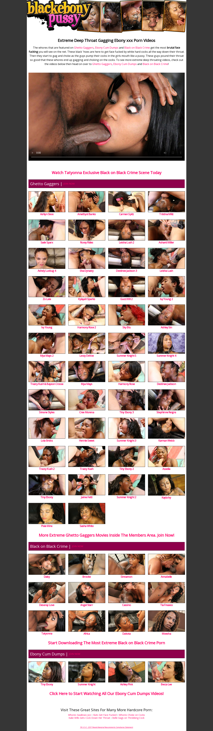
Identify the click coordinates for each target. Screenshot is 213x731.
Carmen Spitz (126, 214)
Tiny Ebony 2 (126, 469)
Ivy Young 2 (166, 299)
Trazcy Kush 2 (47, 469)
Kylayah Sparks (86, 299)
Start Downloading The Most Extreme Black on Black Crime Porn (106, 642)
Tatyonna (46, 633)
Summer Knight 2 (126, 497)
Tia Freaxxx (166, 605)
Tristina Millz (166, 214)
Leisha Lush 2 (126, 242)
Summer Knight (86, 684)
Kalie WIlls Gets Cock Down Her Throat (89, 717)
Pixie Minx (46, 526)
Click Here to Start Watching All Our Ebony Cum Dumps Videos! (106, 693)
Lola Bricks (47, 440)
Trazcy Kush (86, 469)
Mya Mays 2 (46, 355)
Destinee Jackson (166, 384)
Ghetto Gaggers (84, 47)
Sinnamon (126, 577)
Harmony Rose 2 (86, 327)
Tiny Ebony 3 (126, 412)
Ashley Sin (166, 327)
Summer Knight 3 (126, 440)
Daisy (47, 577)
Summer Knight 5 (126, 355)
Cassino (126, 605)
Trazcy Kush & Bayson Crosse (46, 384)
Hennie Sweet (86, 440)
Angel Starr (86, 605)
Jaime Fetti (86, 497)
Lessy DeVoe (86, 355)
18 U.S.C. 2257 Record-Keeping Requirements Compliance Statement (106, 727)
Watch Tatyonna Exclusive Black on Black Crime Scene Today (106, 172)
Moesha (166, 633)
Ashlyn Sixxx (46, 214)
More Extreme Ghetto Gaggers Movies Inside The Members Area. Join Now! (106, 535)
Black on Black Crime (137, 47)
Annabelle (166, 577)
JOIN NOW (69, 183)
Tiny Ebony (46, 497)
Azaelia (166, 469)
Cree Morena (86, 412)
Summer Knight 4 (166, 355)
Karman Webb (166, 440)
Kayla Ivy (166, 497)
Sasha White (86, 526)
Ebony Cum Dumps (106, 47)
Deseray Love (46, 605)
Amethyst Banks (86, 214)
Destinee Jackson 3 (126, 271)
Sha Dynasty (86, 271)
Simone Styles (46, 412)
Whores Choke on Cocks (132, 714)
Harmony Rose (126, 384)
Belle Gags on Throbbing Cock (128, 717)
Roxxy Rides (86, 242)
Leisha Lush (166, 271)
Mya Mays (86, 384)
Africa (86, 633)
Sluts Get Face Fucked (105, 714)
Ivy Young (46, 327)
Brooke (86, 577)
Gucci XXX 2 (126, 299)
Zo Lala (47, 299)
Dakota (126, 633)
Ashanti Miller (166, 242)
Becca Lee (166, 684)
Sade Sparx (47, 242)
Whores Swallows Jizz (79, 714)
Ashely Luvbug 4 (47, 271)
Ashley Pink (126, 684)
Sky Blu (126, 327)
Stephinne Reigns (166, 412)
